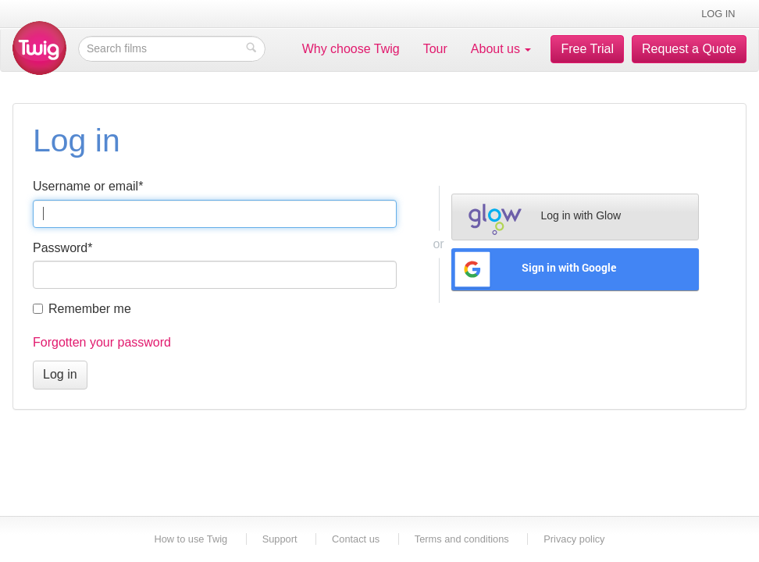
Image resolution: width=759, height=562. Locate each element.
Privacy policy (573, 539)
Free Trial (587, 48)
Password (62, 247)
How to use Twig (192, 539)
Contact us (356, 539)
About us (501, 48)
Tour (435, 48)
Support (280, 539)
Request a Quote (689, 48)
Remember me (82, 308)
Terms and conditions (462, 539)
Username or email (88, 186)
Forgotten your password (102, 342)
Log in (718, 14)
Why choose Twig (351, 48)
